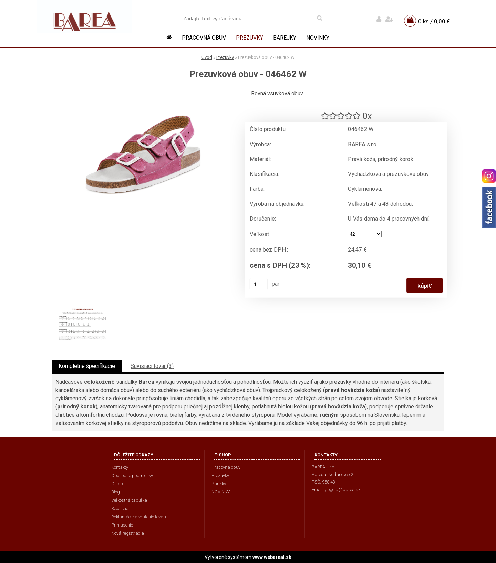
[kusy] (259, 284)
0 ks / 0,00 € (434, 21)
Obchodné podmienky (132, 475)
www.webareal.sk (271, 557)
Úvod (207, 57)
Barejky (284, 37)
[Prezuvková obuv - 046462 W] (143, 91)
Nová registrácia (127, 533)
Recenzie (119, 508)
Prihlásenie (122, 525)
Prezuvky (249, 37)
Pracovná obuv (204, 37)
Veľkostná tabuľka (129, 500)
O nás (117, 483)
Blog (115, 492)
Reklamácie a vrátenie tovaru (139, 516)
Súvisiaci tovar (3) (152, 366)
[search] (319, 18)
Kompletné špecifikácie (87, 366)
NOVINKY (317, 37)
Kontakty (119, 467)
